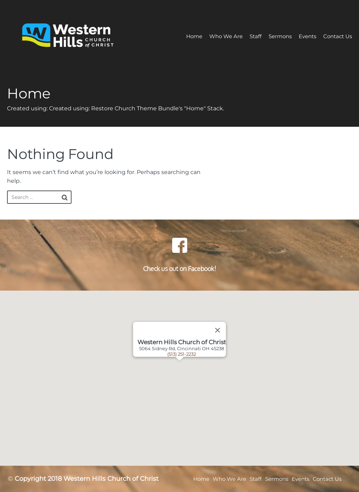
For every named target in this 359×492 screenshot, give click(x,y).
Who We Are (226, 36)
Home (194, 36)
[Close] (217, 330)
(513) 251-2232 (181, 354)
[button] (188, 378)
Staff (256, 36)
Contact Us (337, 36)
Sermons (280, 36)
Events (307, 36)
